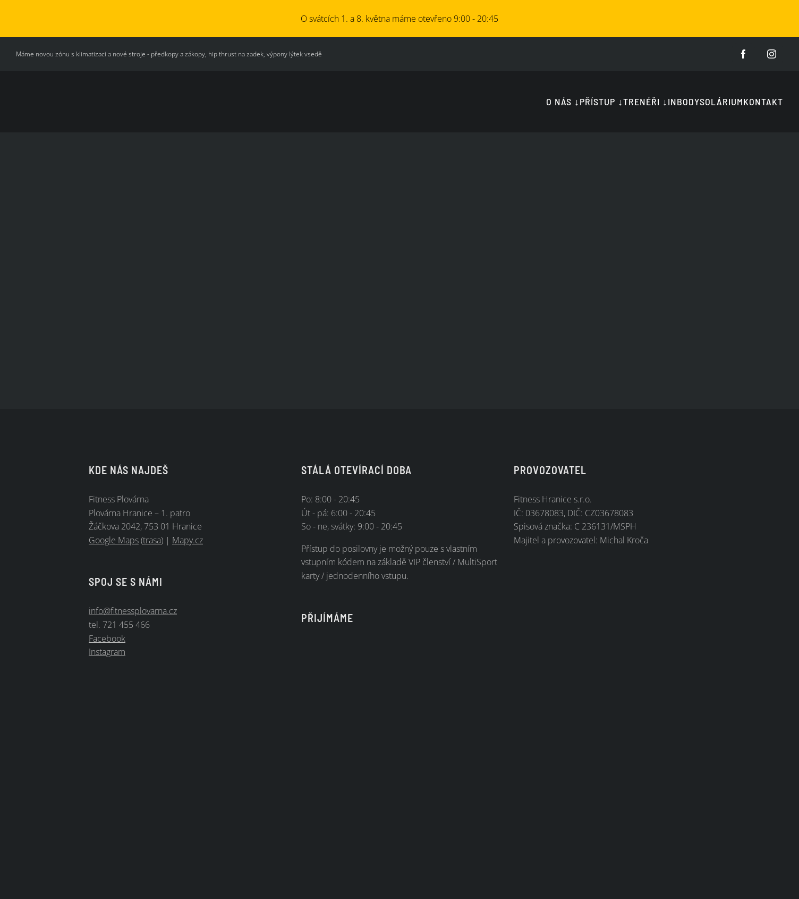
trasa (152, 540)
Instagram (107, 652)
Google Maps (114, 540)
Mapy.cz (187, 540)
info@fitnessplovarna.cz (133, 611)
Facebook (107, 638)
